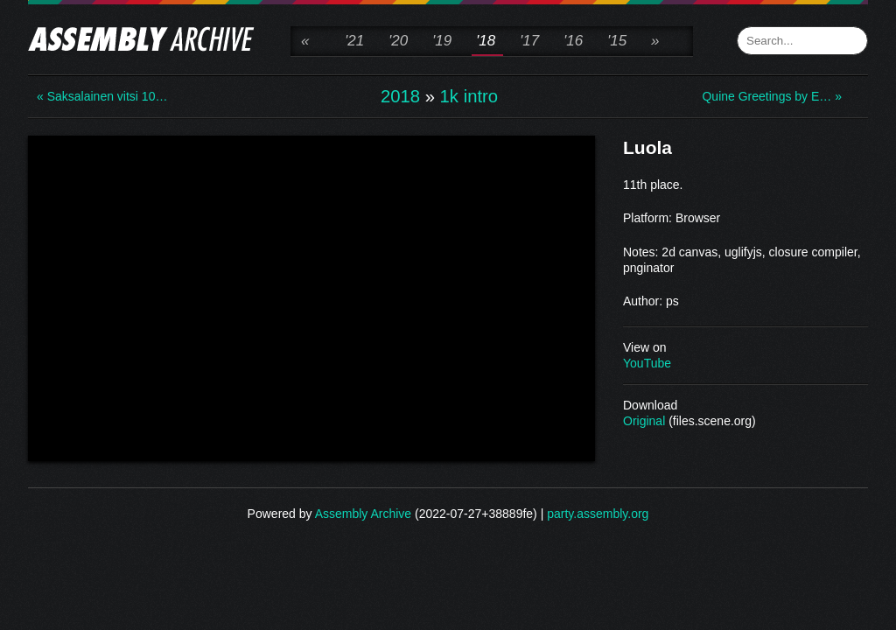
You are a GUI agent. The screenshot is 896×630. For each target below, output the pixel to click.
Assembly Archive (363, 514)
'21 (354, 40)
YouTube (647, 363)
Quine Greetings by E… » (772, 96)
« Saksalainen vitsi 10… (102, 96)
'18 (485, 40)
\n (312, 296)
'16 (573, 40)
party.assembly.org (597, 514)
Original (644, 421)
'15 (616, 40)
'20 (398, 40)
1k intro (469, 96)
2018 (400, 96)
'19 (442, 40)
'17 (529, 40)
